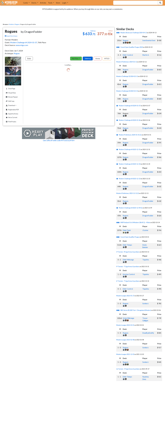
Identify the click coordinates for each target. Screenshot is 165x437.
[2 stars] (118, 33)
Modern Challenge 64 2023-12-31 (129, 149)
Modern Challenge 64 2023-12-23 (129, 179)
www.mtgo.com (22, 45)
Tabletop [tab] (87, 59)
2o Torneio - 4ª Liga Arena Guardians (128, 369)
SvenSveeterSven (148, 40)
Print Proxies (10, 122)
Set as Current (11, 117)
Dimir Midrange (128, 260)
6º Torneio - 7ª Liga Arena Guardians (127, 281)
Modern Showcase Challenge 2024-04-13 (133, 33)
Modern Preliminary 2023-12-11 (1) (127, 193)
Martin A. (145, 55)
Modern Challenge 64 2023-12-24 (129, 164)
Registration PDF (12, 110)
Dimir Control (128, 55)
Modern (11, 24)
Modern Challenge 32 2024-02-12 (127, 76)
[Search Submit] (160, 3)
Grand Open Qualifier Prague (129, 237)
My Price (75, 59)
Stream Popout (11, 97)
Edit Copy (9, 101)
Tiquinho (145, 260)
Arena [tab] (97, 59)
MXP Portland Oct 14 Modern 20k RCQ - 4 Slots (135, 222)
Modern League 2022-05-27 (125, 296)
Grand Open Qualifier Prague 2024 (131, 47)
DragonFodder (147, 70)
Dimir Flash (127, 230)
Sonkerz (145, 303)
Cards (25, 3)
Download (13, 105)
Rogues (17, 24)
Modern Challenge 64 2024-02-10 (127, 91)
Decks (34, 3)
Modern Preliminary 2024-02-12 (126, 62)
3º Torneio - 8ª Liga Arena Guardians (127, 252)
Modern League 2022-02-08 (125, 340)
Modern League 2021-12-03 (125, 354)
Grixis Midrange (128, 318)
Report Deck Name (11, 36)
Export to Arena (11, 114)
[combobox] (134, 2)
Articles (43, 3)
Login (64, 3)
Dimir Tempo (127, 245)
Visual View (10, 93)
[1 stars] (117, 106)
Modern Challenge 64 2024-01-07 (23, 42)
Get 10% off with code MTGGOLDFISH (58, 140)
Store (58, 3)
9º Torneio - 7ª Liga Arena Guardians (127, 266)
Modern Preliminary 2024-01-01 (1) (130, 135)
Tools (50, 3)
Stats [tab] (29, 59)
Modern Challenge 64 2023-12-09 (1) (130, 208)
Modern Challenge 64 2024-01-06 (129, 120)
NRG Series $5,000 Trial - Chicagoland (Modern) (135, 310)
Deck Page (10, 89)
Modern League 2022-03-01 (125, 325)
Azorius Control (129, 274)
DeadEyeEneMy (148, 333)
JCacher (145, 230)
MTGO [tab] (106, 59)
